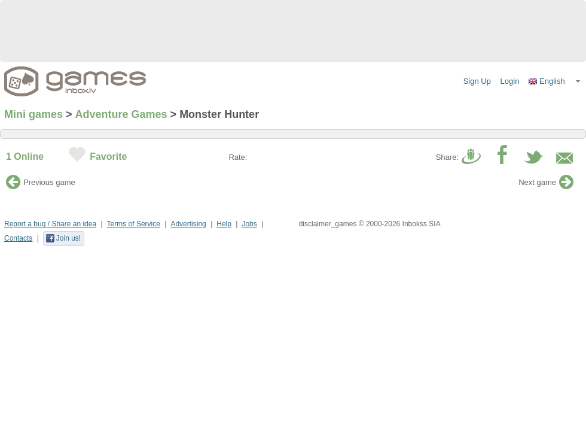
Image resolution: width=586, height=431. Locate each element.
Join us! (63, 238)
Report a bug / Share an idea (50, 224)
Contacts (18, 238)
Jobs (249, 224)
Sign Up (477, 81)
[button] (555, 81)
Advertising (188, 224)
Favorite (108, 156)
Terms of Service (133, 224)
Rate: (237, 157)
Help (223, 224)
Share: (447, 157)
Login (510, 81)
